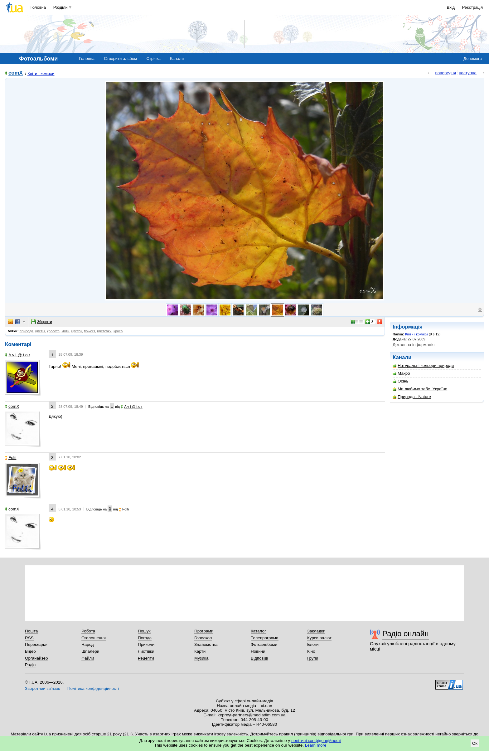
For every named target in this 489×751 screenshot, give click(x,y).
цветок (76, 331)
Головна (38, 7)
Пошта (31, 631)
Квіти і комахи (41, 73)
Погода (145, 638)
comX (15, 73)
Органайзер (36, 658)
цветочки (104, 331)
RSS (29, 638)
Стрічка (153, 58)
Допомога (472, 58)
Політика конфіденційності (93, 688)
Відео (30, 651)
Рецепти (146, 658)
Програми (203, 631)
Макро (401, 373)
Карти (200, 651)
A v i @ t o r (17, 355)
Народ (87, 644)
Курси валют (319, 638)
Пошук (144, 631)
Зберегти (41, 321)
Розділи (60, 7)
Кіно (311, 651)
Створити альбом (120, 58)
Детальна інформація (413, 344)
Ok (474, 743)
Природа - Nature (412, 396)
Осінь (401, 381)
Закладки (316, 631)
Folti (10, 457)
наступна (468, 73)
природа (26, 331)
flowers (89, 331)
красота (53, 331)
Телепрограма (264, 638)
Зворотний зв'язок (42, 688)
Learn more (316, 745)
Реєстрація (472, 7)
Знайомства (206, 644)
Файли (87, 658)
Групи (312, 658)
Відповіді (259, 658)
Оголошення (93, 638)
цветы (40, 331)
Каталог (258, 631)
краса (118, 331)
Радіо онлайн (405, 633)
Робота (88, 631)
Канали (177, 58)
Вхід (451, 7)
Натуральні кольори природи (423, 365)
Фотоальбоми (264, 644)
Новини (258, 651)
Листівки (146, 651)
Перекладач (36, 644)
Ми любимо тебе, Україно (420, 389)
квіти (65, 331)
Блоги (313, 644)
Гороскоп (203, 638)
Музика (201, 658)
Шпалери (90, 651)
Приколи (146, 644)
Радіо (30, 664)
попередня (445, 73)
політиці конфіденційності (316, 740)
